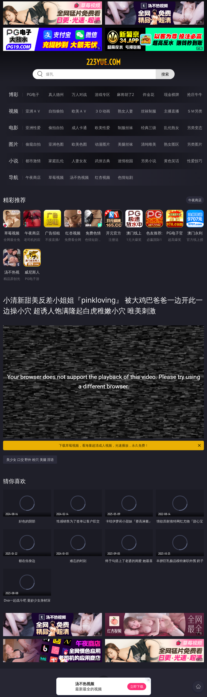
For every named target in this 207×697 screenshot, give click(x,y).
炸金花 (148, 94)
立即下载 (136, 686)
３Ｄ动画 (102, 111)
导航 (13, 177)
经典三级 (148, 127)
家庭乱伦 (56, 160)
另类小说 (148, 160)
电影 (13, 127)
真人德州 (56, 94)
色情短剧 (125, 177)
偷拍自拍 (56, 127)
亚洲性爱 (33, 127)
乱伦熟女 (171, 127)
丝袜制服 (148, 111)
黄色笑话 (171, 160)
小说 (13, 160)
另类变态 (194, 127)
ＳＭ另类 (194, 111)
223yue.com (103, 62)
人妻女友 (79, 160)
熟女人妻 (125, 111)
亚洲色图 (56, 144)
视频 (13, 111)
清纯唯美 (148, 144)
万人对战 (79, 94)
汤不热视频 (79, 177)
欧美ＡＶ (79, 111)
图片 (13, 144)
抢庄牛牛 (194, 94)
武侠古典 (102, 160)
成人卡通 (79, 127)
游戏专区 (102, 94)
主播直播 (171, 111)
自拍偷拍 (56, 111)
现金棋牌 (171, 94)
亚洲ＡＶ (33, 111)
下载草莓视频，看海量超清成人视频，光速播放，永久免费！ (130, 445)
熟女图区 (171, 144)
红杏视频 (102, 177)
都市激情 (33, 160)
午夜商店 (33, 177)
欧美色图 (79, 144)
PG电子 (33, 94)
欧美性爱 (102, 127)
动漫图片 (102, 144)
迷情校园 (125, 160)
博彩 (13, 94)
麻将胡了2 (125, 94)
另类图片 (194, 144)
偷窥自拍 (33, 144)
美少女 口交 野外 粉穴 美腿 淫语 (30, 459)
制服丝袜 (125, 127)
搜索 (165, 74)
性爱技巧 (194, 160)
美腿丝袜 (125, 144)
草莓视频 (56, 177)
